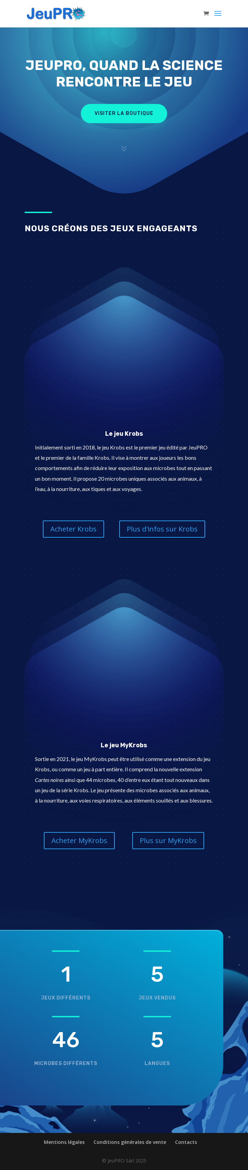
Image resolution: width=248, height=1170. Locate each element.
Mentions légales (64, 1142)
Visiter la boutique (124, 113)
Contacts (186, 1142)
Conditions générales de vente (130, 1142)
